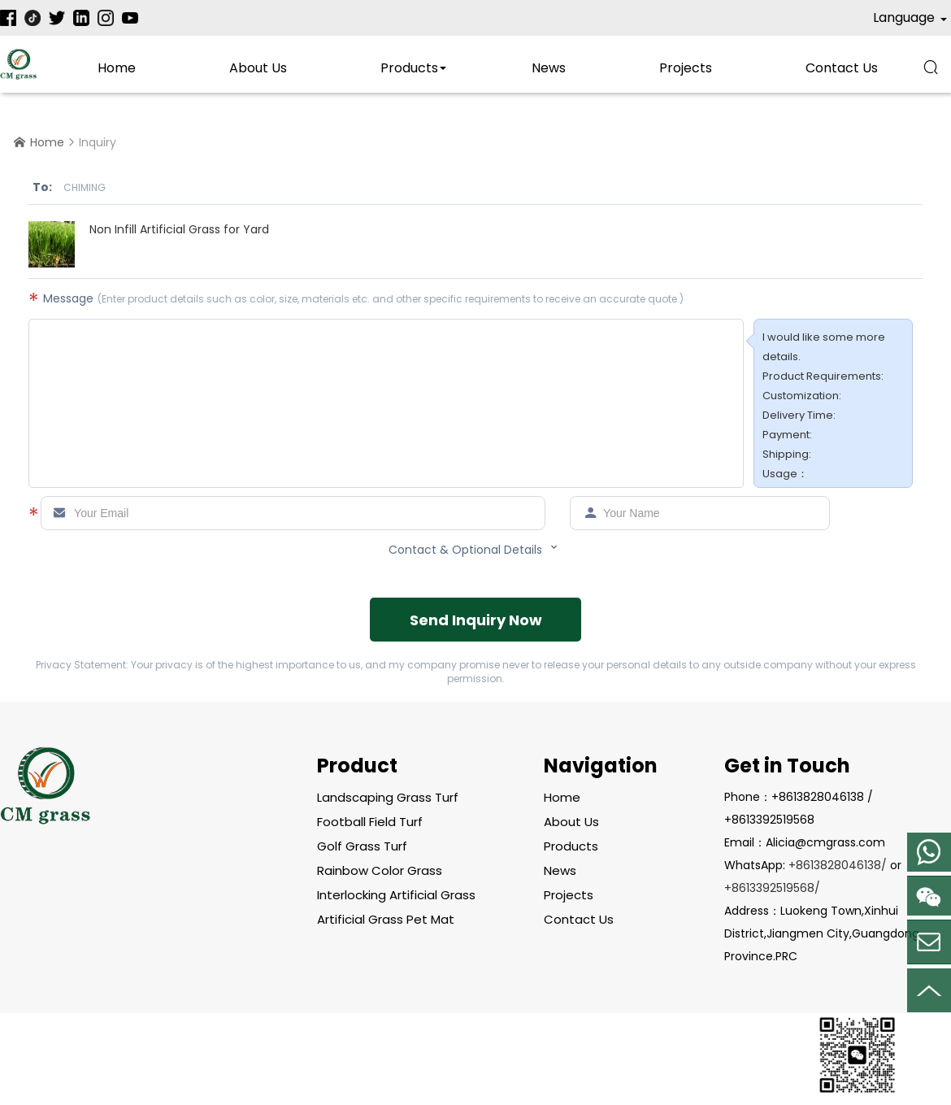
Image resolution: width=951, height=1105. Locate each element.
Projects (685, 68)
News (549, 68)
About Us (258, 68)
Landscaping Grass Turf (387, 797)
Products (409, 68)
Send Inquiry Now (476, 620)
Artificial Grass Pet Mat (385, 919)
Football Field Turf (370, 821)
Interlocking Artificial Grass (396, 894)
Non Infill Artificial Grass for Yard (179, 229)
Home (117, 68)
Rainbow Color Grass (379, 870)
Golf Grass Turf (362, 846)
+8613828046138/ (837, 865)
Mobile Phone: (929, 852)
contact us (842, 68)
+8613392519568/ (772, 888)
